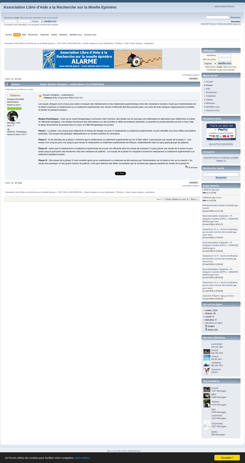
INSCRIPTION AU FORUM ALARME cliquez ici (221, 24)
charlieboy (216, 363)
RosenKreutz (207, 261)
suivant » (196, 75)
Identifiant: (211, 55)
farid (213, 409)
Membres (210, 103)
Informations (82, 458)
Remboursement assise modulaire (218, 205)
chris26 (214, 350)
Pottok (216, 222)
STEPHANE (217, 424)
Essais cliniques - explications (58, 95)
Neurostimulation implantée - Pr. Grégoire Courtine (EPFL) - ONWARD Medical (220, 219)
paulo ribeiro (207, 235)
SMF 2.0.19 (111, 451)
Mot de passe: (209, 59)
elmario (218, 198)
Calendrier (211, 96)
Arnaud (214, 356)
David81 (205, 208)
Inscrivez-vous (212, 110)
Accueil (209, 82)
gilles (217, 190)
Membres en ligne (213, 323)
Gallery (209, 100)
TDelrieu (118, 43)
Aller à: (159, 199)
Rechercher (211, 92)
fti (214, 248)
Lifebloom (207, 190)
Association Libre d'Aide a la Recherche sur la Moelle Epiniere (59, 7)
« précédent (187, 75)
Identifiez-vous (212, 107)
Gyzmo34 (215, 369)
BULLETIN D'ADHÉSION (221, 144)
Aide (208, 89)
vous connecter (34, 18)
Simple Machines (134, 451)
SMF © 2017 (122, 451)
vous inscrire (52, 18)
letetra (214, 432)
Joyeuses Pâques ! (211, 296)
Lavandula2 (216, 344)
